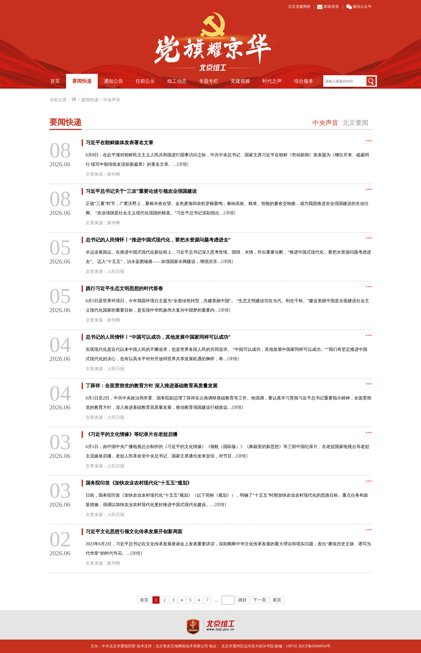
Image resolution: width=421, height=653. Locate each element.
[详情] (182, 164)
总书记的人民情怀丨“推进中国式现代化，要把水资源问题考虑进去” (158, 240)
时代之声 (272, 81)
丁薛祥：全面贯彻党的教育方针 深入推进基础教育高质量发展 (151, 385)
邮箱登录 (331, 7)
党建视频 (240, 81)
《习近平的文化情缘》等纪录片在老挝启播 (131, 434)
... (216, 600)
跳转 (242, 600)
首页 (55, 81)
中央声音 (111, 100)
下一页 (259, 600)
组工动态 (177, 81)
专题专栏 (208, 81)
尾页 (277, 600)
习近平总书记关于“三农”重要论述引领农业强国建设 (141, 191)
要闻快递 (82, 81)
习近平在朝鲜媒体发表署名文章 (119, 142)
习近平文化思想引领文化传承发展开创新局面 (134, 531)
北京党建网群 (299, 7)
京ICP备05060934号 (314, 646)
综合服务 (303, 81)
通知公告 (113, 81)
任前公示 (145, 81)
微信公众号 (362, 7)
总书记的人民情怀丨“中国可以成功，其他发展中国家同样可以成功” (158, 337)
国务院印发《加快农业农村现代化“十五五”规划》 (139, 483)
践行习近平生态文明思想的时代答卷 (124, 288)
